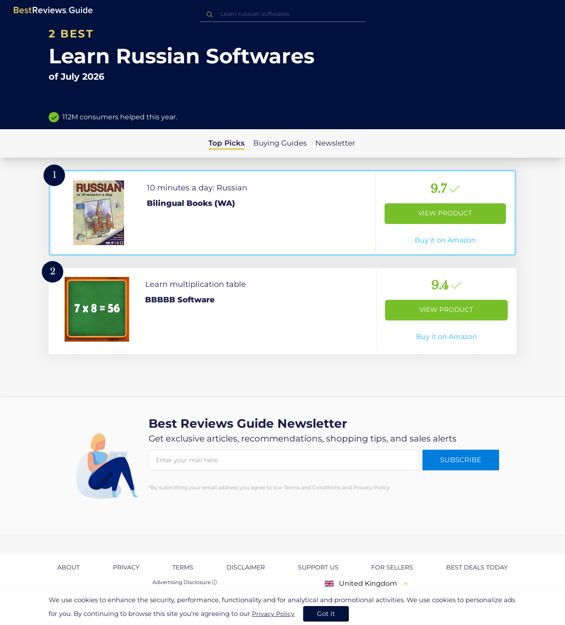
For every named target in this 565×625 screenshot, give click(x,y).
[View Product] (282, 213)
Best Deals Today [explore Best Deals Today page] (477, 567)
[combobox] (282, 14)
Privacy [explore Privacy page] (126, 567)
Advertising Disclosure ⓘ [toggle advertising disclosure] (184, 582)
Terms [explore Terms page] (182, 567)
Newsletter (335, 143)
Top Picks (226, 143)
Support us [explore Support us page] (318, 567)
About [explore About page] (68, 567)
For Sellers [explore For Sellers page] (392, 567)
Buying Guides (280, 143)
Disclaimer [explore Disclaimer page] (246, 567)
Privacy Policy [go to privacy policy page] (273, 614)
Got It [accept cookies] (326, 613)
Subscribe (460, 460)
